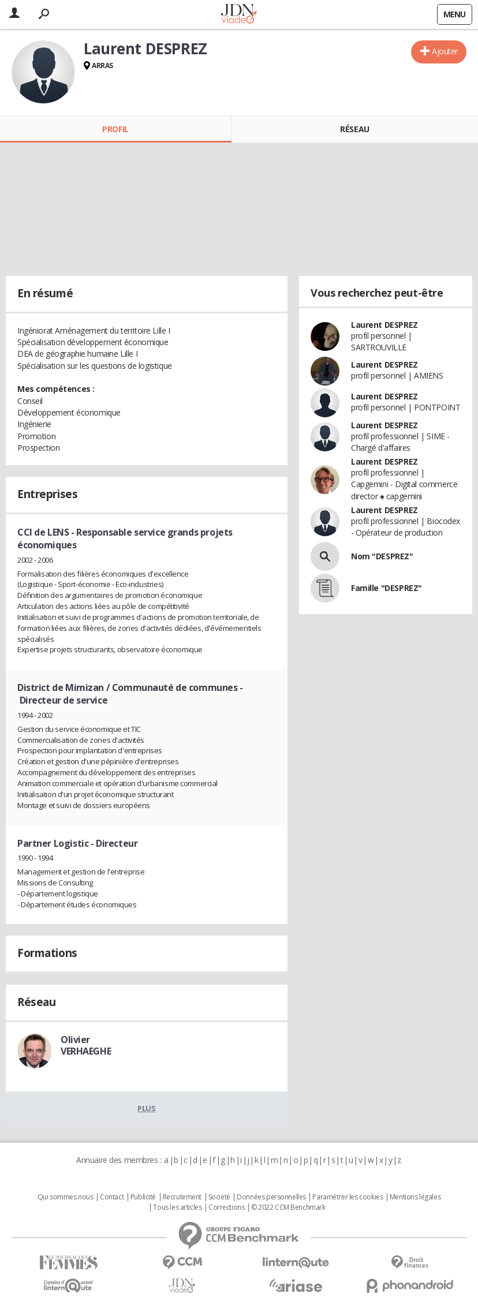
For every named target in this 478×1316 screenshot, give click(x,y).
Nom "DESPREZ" (382, 556)
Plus (146, 1108)
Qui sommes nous (66, 1197)
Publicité (143, 1197)
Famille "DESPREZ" (386, 587)
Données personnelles (271, 1197)
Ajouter (445, 51)
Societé (219, 1197)
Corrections (226, 1207)
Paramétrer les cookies (347, 1197)
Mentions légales (415, 1197)
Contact (112, 1197)
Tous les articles (177, 1207)
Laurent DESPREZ (384, 324)
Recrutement (182, 1197)
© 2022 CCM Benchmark (288, 1207)
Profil (115, 129)
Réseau (354, 129)
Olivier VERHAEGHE (86, 1045)
